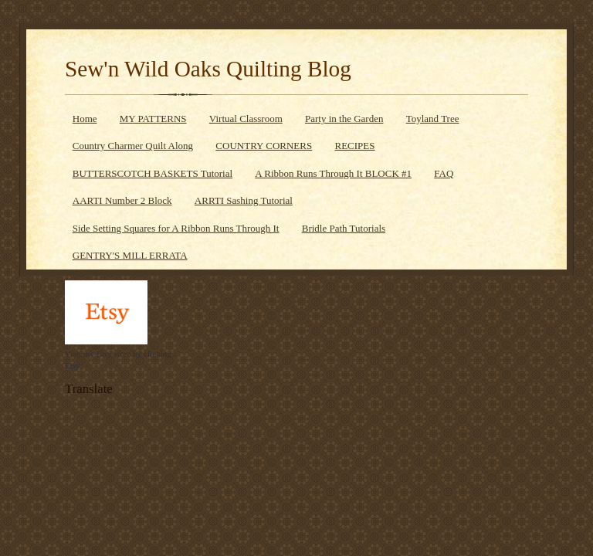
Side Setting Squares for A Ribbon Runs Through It (176, 228)
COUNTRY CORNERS (263, 145)
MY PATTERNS (153, 118)
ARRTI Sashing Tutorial (244, 200)
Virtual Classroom (246, 118)
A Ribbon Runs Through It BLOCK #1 (333, 173)
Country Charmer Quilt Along (133, 145)
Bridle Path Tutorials (343, 228)
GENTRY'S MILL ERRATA (130, 255)
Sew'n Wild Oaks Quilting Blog (208, 68)
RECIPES (354, 145)
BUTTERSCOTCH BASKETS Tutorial (152, 173)
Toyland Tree (432, 118)
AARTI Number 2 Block (122, 200)
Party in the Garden (344, 118)
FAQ (443, 173)
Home (85, 118)
